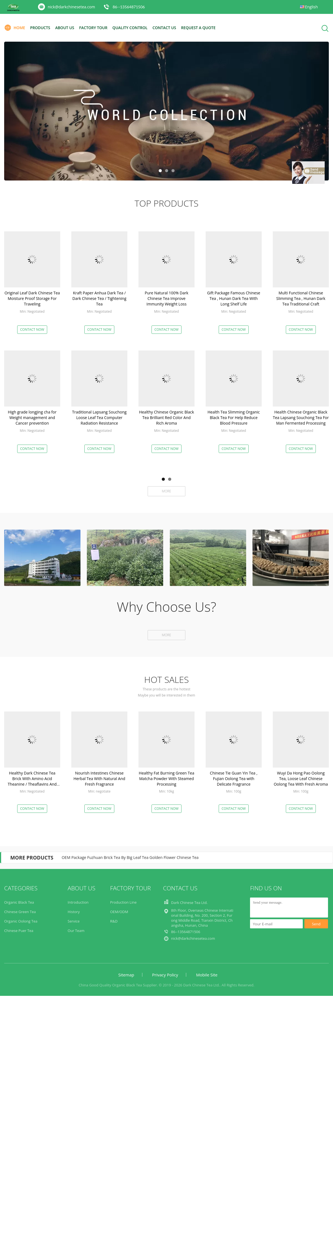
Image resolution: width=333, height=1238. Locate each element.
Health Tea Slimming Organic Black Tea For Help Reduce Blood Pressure (234, 417)
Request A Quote (202, 27)
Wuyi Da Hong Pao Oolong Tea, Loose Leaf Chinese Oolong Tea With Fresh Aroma (301, 778)
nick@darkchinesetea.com (71, 6)
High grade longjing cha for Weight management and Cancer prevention (32, 417)
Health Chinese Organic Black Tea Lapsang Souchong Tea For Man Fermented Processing (301, 417)
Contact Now (32, 329)
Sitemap (126, 975)
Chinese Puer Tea (18, 930)
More (166, 491)
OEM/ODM (119, 911)
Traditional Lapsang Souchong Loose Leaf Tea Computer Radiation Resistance (99, 417)
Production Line (123, 902)
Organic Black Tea (19, 902)
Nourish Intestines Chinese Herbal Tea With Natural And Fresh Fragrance (99, 778)
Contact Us (167, 27)
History (74, 911)
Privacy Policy (165, 975)
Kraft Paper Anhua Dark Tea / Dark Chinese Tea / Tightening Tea (99, 298)
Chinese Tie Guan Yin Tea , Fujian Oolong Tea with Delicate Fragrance (233, 778)
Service (74, 921)
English (311, 6)
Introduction (78, 902)
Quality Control (132, 27)
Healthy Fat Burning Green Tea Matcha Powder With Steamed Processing (166, 778)
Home (14, 28)
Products (41, 27)
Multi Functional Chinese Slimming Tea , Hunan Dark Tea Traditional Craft (301, 298)
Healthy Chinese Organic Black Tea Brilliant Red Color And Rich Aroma (166, 417)
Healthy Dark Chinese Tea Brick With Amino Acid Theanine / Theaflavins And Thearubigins (32, 781)
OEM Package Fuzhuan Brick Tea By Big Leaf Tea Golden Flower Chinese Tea (130, 857)
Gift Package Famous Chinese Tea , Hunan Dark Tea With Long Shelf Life (233, 298)
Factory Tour (94, 27)
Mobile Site (206, 975)
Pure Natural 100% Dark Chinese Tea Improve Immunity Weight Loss (166, 298)
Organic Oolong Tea (20, 921)
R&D (114, 921)
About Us (65, 27)
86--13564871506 (129, 6)
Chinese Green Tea (20, 911)
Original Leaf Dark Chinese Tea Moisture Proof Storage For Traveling (32, 298)
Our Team (76, 930)
